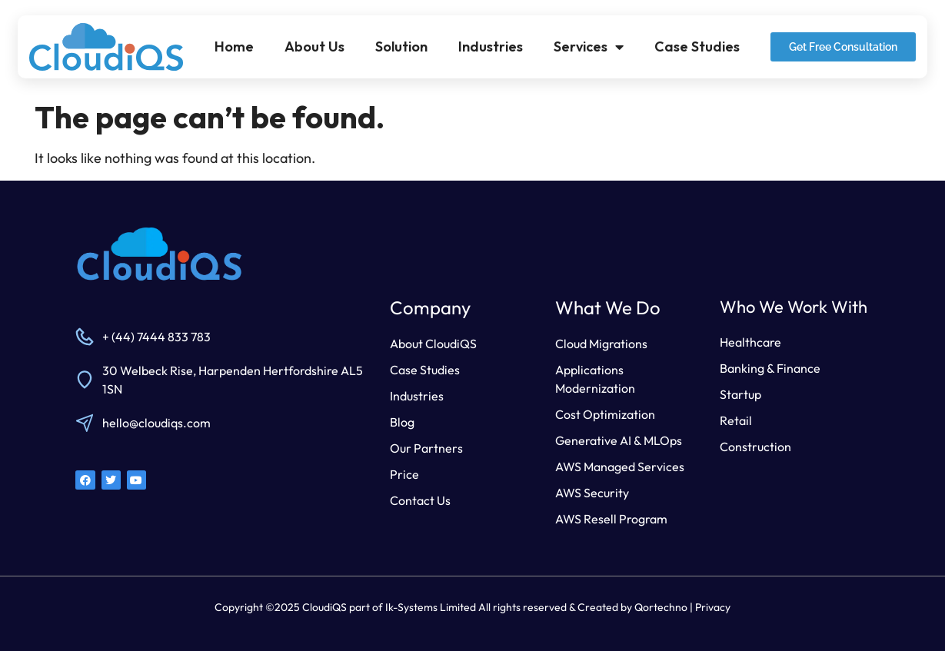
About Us (314, 46)
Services (589, 46)
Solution (401, 46)
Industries (490, 46)
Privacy (712, 607)
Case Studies (697, 46)
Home (234, 46)
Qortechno (660, 607)
